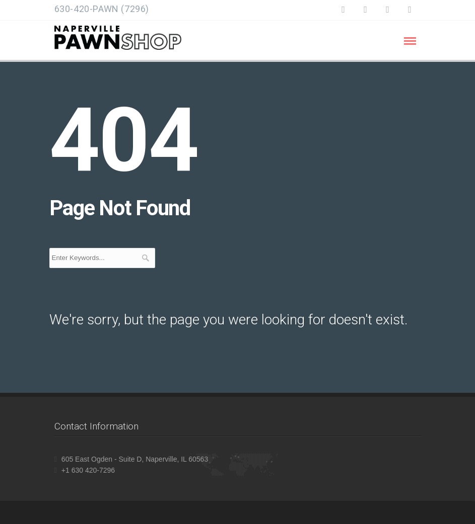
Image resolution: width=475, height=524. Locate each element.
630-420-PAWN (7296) (101, 9)
